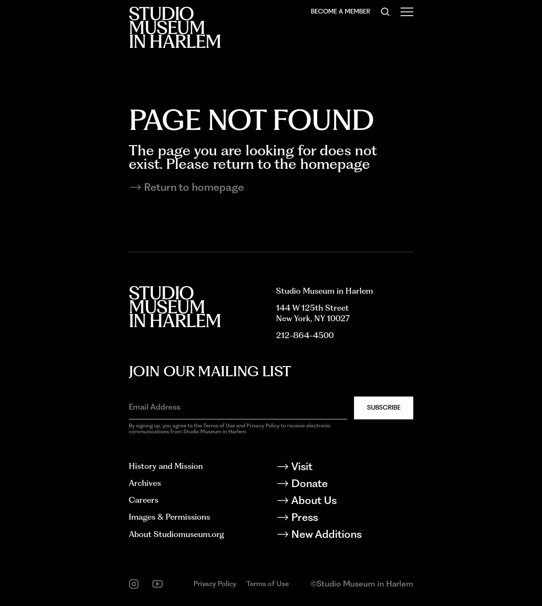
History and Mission (166, 466)
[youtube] (157, 584)
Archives (145, 483)
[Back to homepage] (175, 27)
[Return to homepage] (271, 187)
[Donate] (344, 485)
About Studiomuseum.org (176, 534)
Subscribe (384, 407)
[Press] (344, 519)
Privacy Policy (215, 583)
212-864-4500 (305, 335)
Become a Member (340, 11)
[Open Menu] (407, 12)
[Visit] (344, 468)
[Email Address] (238, 407)
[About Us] (344, 502)
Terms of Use (267, 583)
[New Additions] (344, 536)
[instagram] (134, 584)
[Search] (385, 12)
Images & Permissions (169, 517)
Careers (143, 500)
